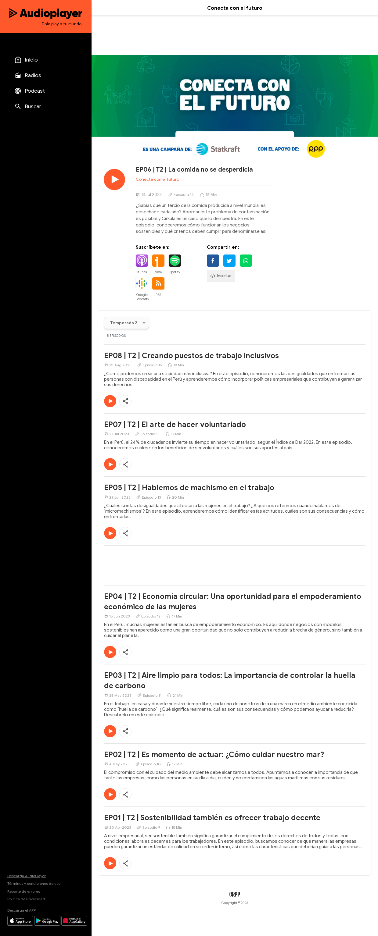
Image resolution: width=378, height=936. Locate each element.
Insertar (221, 276)
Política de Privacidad (26, 899)
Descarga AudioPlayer (26, 876)
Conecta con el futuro (157, 179)
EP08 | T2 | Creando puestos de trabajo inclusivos (191, 355)
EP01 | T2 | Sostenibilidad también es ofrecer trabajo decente (212, 817)
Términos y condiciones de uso (33, 883)
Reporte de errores (23, 891)
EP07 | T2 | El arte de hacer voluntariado (175, 424)
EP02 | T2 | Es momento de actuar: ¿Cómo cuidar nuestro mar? (214, 754)
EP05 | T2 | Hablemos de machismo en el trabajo (189, 487)
